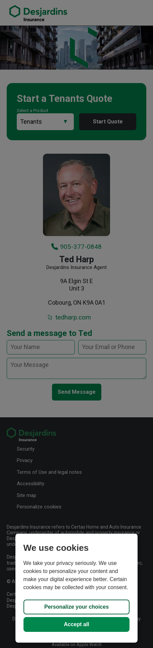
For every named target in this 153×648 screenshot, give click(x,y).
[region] (76, 588)
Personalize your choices (76, 607)
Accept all (76, 624)
